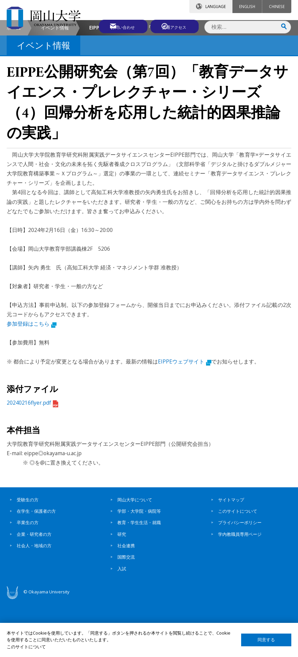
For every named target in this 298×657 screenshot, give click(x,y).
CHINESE (277, 6)
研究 (121, 590)
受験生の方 (27, 556)
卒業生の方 (27, 579)
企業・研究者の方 (34, 590)
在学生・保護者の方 (36, 567)
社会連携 (126, 602)
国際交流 (126, 613)
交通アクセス (175, 26)
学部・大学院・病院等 (139, 567)
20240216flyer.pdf (32, 459)
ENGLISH (247, 6)
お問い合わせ (115, 26)
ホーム (14, 84)
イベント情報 (55, 84)
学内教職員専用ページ (240, 590)
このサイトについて (237, 567)
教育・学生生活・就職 (139, 579)
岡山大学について (134, 556)
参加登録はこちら (32, 380)
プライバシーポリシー (240, 579)
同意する (266, 639)
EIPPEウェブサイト (184, 417)
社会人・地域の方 (34, 602)
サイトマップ (231, 556)
